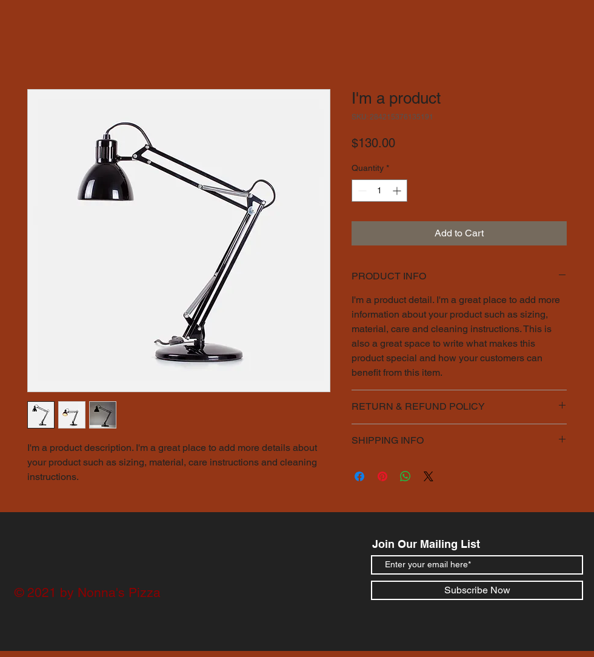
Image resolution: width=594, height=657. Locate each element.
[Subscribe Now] (477, 590)
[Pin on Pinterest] (382, 476)
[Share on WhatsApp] (405, 476)
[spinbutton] (379, 190)
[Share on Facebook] (359, 476)
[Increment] (397, 190)
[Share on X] (428, 476)
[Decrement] (361, 190)
